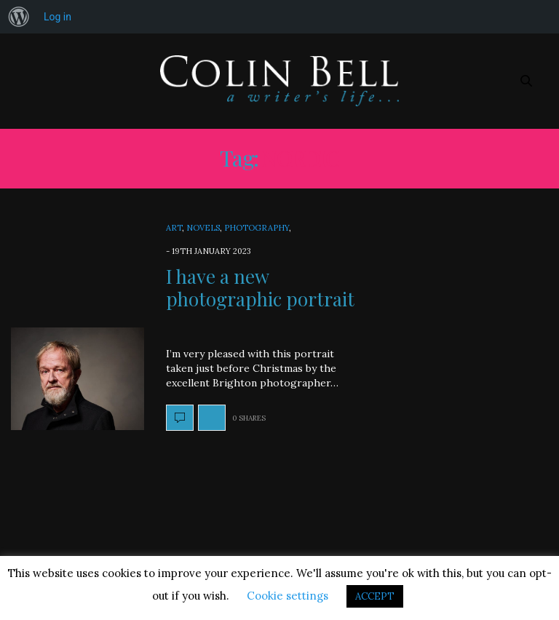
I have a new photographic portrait (260, 287)
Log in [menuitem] (57, 17)
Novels (203, 228)
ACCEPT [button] (375, 596)
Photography (256, 228)
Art (174, 228)
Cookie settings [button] (287, 596)
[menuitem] (19, 16)
